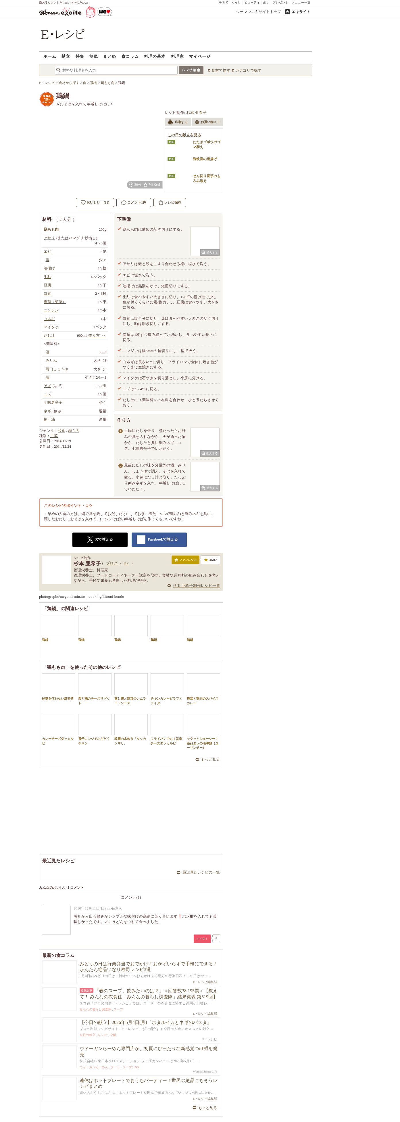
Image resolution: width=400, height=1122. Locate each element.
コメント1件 (133, 202)
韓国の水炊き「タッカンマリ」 (131, 729)
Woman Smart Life (205, 1071)
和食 (61, 430)
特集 (80, 56)
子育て (223, 2)
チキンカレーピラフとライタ (167, 688)
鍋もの (73, 430)
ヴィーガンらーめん (94, 1067)
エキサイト (301, 11)
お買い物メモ (207, 122)
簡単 (93, 56)
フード (115, 1067)
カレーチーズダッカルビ (58, 729)
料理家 (177, 56)
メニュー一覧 (301, 2)
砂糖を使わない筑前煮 (58, 686)
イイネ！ (202, 938)
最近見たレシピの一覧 (201, 872)
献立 (65, 56)
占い (266, 2)
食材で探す (220, 70)
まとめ (109, 56)
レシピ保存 (172, 202)
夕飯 (113, 1035)
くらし (236, 2)
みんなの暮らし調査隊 (95, 1009)
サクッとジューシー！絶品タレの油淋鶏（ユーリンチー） (203, 731)
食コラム (130, 56)
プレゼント (281, 2)
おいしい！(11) (97, 202)
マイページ (200, 56)
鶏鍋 (58, 628)
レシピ (102, 1035)
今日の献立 (87, 1035)
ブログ (112, 563)
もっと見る (210, 759)
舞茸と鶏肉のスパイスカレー (203, 688)
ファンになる (185, 561)
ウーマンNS (130, 1067)
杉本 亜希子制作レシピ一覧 (196, 585)
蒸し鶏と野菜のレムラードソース (131, 688)
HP (126, 563)
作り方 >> (97, 335)
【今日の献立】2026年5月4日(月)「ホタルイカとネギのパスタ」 (145, 1022)
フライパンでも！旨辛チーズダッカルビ (167, 729)
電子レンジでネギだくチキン (94, 729)
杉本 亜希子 (196, 112)
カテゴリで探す (248, 70)
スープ (118, 1009)
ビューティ (252, 2)
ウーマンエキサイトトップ (258, 11)
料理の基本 (155, 56)
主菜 (54, 436)
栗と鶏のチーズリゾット (94, 688)
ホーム (49, 56)
